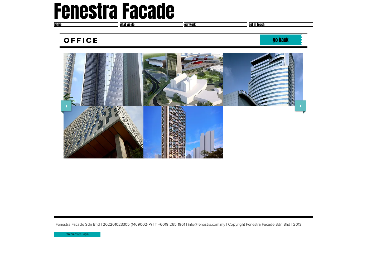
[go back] (280, 40)
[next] (300, 105)
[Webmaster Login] (77, 234)
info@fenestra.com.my (206, 224)
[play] (295, 162)
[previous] (66, 105)
